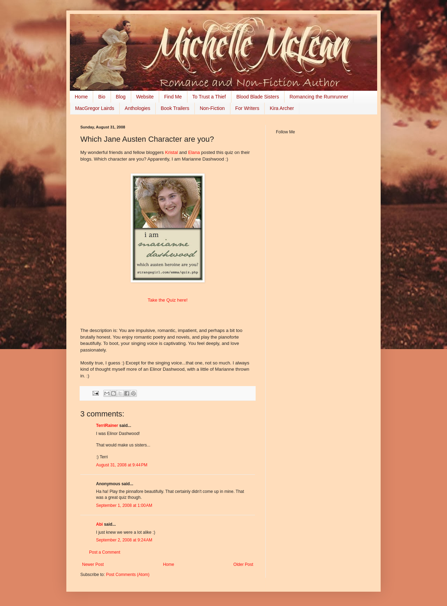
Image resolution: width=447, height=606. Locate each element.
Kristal (172, 152)
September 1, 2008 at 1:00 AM (124, 505)
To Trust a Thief (209, 96)
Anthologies (137, 108)
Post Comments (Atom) (127, 574)
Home (81, 96)
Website (145, 96)
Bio (101, 96)
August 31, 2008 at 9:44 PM (121, 465)
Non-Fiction (212, 108)
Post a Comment (104, 552)
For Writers (247, 108)
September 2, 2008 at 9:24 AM (124, 540)
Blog (121, 96)
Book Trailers (175, 108)
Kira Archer (282, 108)
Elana (194, 152)
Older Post (243, 564)
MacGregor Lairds (94, 108)
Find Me (173, 96)
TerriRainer (107, 425)
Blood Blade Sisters (257, 96)
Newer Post (93, 564)
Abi (99, 524)
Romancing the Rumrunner (319, 96)
